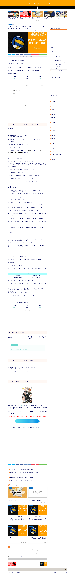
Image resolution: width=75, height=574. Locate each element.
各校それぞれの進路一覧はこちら (17, 348)
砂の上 (15, 93)
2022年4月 (53, 106)
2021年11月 (53, 114)
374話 (14, 78)
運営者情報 (44, 7)
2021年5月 (53, 127)
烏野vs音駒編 (54, 159)
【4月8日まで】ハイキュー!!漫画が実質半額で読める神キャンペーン (22, 469)
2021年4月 (53, 130)
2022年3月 (53, 109)
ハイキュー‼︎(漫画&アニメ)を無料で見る (27, 421)
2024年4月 (53, 98)
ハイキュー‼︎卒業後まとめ (56, 154)
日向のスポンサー (17, 90)
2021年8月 (53, 122)
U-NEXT (20, 405)
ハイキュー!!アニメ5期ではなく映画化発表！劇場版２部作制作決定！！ (58, 63)
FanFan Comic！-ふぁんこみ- (37, 3)
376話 (40, 78)
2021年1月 (53, 135)
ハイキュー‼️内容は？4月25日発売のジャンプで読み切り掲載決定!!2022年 (23, 480)
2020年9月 (53, 143)
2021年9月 (53, 119)
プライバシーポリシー (31, 7)
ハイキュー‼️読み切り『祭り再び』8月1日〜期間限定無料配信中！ (21, 477)
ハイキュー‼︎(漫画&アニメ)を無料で (20, 100)
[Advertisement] (27, 113)
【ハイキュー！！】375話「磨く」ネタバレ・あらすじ (24, 88)
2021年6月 (53, 125)
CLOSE (42, 85)
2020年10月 (53, 140)
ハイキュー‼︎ (10, 24)
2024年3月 (53, 101)
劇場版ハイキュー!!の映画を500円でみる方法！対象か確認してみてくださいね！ (24, 472)
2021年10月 (53, 117)
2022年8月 (53, 104)
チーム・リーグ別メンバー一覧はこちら (19, 349)
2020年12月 (53, 138)
